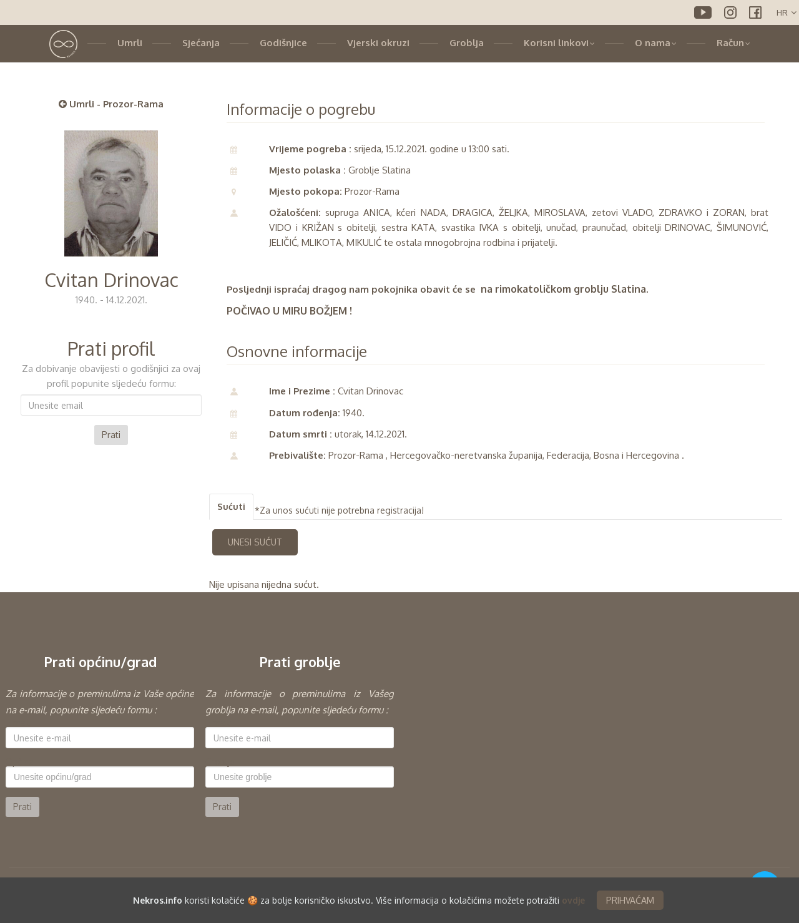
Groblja (466, 43)
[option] (100, 751)
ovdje (573, 900)
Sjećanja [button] (201, 43)
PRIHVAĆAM (630, 900)
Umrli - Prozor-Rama (111, 104)
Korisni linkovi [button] (559, 43)
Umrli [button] (129, 43)
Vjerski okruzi (378, 43)
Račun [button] (733, 43)
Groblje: (221, 762)
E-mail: (19, 722)
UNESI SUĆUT (255, 542)
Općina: (21, 762)
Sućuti (231, 506)
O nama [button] (656, 43)
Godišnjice (283, 43)
